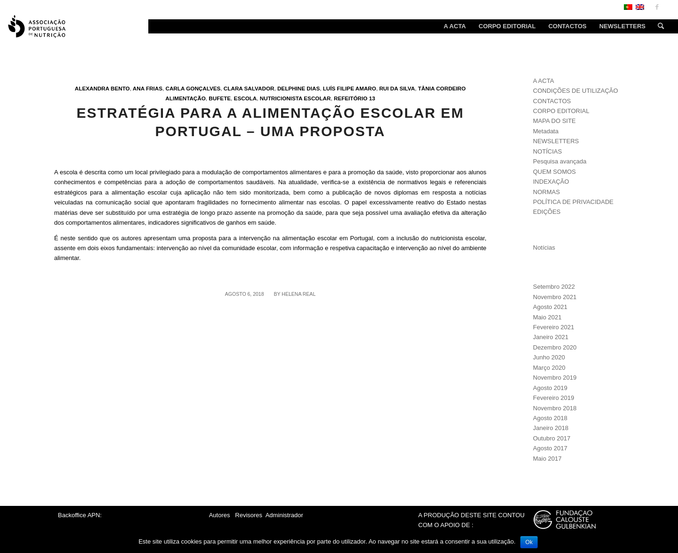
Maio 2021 (547, 317)
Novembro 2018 (555, 408)
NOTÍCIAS (547, 151)
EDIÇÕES (547, 211)
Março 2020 (549, 367)
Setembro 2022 (554, 286)
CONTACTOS (552, 101)
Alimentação (185, 98)
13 (372, 98)
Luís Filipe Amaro (349, 88)
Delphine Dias (298, 88)
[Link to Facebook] (657, 7)
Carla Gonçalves (192, 88)
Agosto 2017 (550, 448)
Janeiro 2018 (550, 427)
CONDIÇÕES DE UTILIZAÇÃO (575, 90)
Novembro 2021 (555, 297)
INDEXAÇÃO (551, 181)
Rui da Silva (397, 88)
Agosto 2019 (550, 387)
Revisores (248, 515)
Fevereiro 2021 (553, 327)
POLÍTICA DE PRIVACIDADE (573, 201)
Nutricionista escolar (295, 98)
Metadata (545, 131)
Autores (219, 515)
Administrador (284, 515)
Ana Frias (147, 88)
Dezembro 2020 (555, 347)
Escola (245, 98)
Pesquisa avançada (559, 161)
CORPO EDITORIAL (561, 110)
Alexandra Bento (102, 88)
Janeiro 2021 (550, 337)
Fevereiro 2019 (553, 397)
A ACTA (543, 80)
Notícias (544, 247)
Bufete (220, 98)
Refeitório (350, 98)
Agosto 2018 (550, 418)
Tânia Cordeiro (442, 88)
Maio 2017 (547, 458)
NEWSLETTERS (556, 141)
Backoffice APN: (80, 515)
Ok (529, 542)
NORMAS (546, 191)
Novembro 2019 (555, 377)
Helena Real (298, 294)
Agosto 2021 (550, 306)
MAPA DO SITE (554, 120)
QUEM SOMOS (554, 171)
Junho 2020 (549, 357)
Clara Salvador (249, 88)
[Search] (658, 26)
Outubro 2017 (552, 438)
